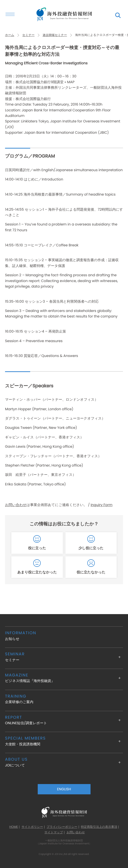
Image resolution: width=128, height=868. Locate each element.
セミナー (28, 35)
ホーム (9, 35)
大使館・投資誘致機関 (64, 741)
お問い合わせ (15, 504)
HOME (13, 827)
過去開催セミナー (54, 35)
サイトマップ (53, 832)
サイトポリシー (32, 827)
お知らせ (64, 635)
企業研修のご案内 (64, 699)
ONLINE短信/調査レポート (64, 720)
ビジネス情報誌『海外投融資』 (64, 677)
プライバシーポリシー (62, 827)
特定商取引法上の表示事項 (99, 827)
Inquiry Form (101, 504)
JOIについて (64, 762)
